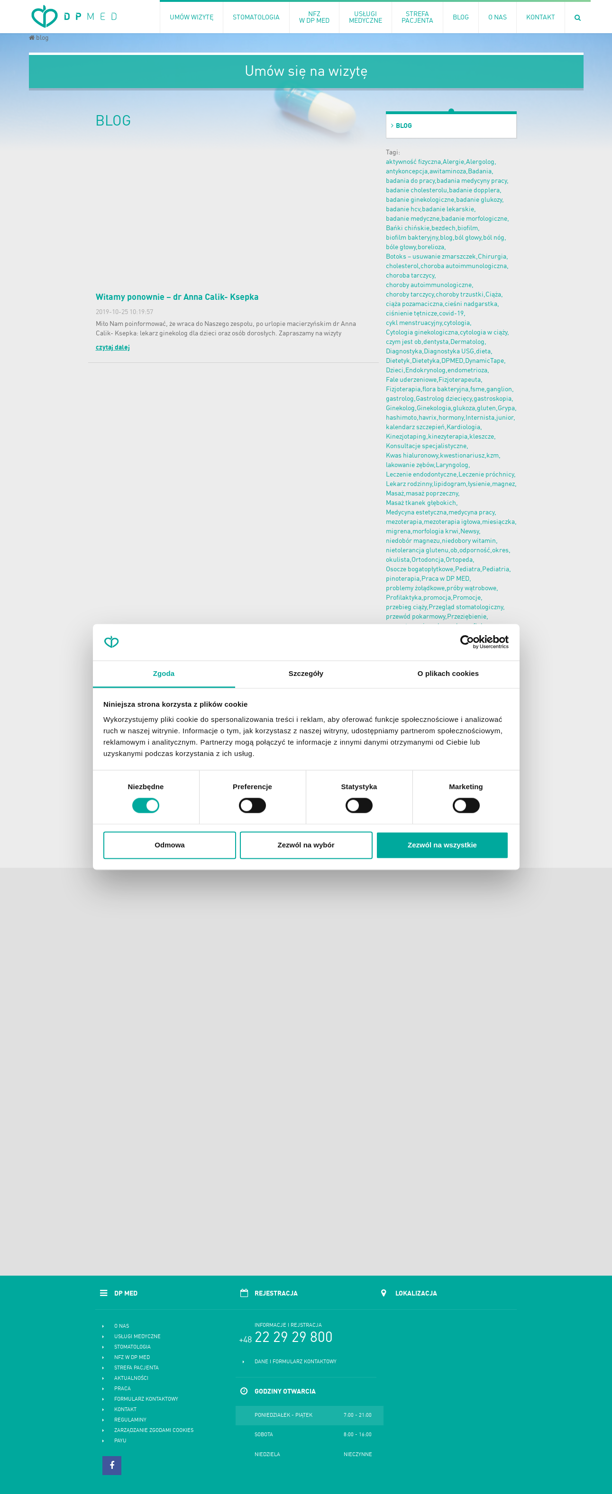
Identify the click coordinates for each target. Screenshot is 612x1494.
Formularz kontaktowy (146, 1399)
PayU (120, 1441)
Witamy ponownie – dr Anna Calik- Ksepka (177, 297)
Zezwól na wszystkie (442, 845)
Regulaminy (130, 1420)
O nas (121, 1326)
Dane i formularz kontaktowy (296, 1362)
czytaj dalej (113, 347)
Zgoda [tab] (164, 673)
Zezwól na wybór (305, 845)
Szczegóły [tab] (306, 673)
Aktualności (131, 1378)
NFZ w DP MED (132, 1357)
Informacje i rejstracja (288, 1325)
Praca (122, 1389)
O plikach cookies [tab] (448, 673)
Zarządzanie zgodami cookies (153, 1430)
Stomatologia (132, 1347)
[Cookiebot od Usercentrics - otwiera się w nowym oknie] (467, 642)
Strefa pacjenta (136, 1368)
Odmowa (169, 845)
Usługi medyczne (137, 1337)
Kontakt (125, 1410)
